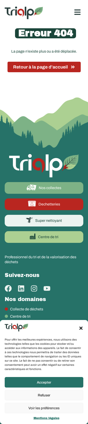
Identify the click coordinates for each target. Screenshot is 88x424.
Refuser (44, 395)
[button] (81, 328)
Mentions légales (46, 418)
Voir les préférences (44, 408)
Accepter (44, 382)
